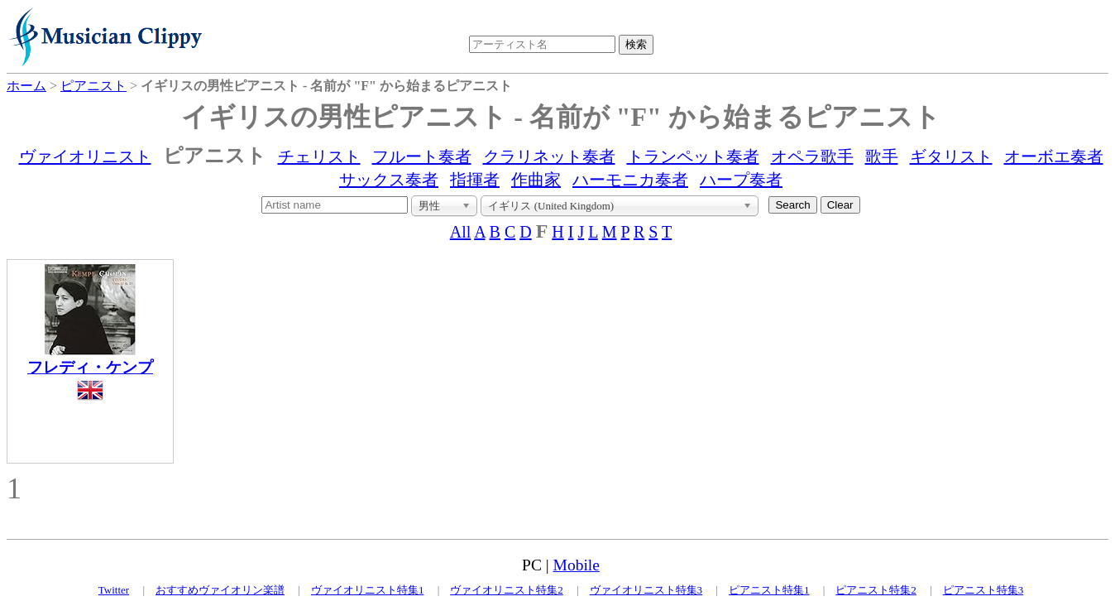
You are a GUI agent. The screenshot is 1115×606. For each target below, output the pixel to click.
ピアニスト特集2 (875, 590)
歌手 (881, 156)
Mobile (576, 565)
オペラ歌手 (812, 156)
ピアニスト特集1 (769, 590)
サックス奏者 (388, 180)
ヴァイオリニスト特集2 (506, 590)
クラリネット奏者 (549, 156)
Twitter (113, 590)
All (460, 232)
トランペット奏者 (693, 156)
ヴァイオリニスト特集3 (646, 590)
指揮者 (475, 180)
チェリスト (319, 156)
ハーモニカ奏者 (630, 180)
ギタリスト (951, 156)
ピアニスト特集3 (983, 590)
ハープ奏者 (741, 180)
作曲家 (536, 180)
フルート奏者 (421, 156)
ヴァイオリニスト (85, 156)
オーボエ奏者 (1053, 156)
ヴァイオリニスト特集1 (367, 590)
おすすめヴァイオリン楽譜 (220, 590)
